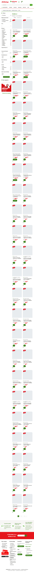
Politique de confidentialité (11, 557)
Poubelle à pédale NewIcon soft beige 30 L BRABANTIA (27, 155)
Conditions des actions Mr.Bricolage (12, 555)
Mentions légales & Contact (15, 569)
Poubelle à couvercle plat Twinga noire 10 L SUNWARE (17, 258)
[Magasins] (13, 525)
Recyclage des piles (13, 562)
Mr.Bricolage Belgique (28, 544)
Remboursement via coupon (12, 559)
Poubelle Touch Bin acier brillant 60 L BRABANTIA (27, 31)
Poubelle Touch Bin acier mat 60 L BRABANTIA (17, 52)
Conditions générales (24, 569)
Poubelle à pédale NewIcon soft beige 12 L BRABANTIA (27, 134)
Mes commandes (4, 543)
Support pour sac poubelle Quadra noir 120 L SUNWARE (27, 362)
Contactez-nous (12, 545)
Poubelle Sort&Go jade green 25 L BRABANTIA (17, 196)
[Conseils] (2, 525)
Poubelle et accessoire (14, 10)
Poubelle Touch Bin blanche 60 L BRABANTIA (17, 73)
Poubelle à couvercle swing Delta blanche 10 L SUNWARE (27, 382)
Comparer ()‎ (28, 17)
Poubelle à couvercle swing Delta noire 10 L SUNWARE (27, 217)
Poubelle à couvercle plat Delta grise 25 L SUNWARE (27, 196)
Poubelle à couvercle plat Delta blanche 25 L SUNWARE (17, 382)
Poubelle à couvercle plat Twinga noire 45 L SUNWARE (17, 321)
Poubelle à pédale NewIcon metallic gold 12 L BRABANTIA (16, 114)
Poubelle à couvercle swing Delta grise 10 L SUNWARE (17, 403)
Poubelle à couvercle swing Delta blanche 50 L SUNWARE (17, 424)
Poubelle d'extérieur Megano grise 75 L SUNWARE (27, 279)
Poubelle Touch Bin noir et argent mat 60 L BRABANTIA (17, 176)
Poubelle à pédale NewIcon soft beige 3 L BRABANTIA (27, 114)
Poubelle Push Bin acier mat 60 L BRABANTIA (27, 52)
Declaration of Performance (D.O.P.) (12, 554)
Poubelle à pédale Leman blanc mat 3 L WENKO (27, 465)
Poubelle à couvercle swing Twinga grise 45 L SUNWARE (27, 321)
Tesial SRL (25, 570)
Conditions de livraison (11, 547)
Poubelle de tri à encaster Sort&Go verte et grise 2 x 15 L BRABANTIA (27, 94)
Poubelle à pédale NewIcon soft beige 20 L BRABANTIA (17, 155)
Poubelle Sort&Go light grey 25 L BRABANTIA (27, 176)
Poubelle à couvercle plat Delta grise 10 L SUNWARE (27, 341)
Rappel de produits (13, 561)
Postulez (19, 554)
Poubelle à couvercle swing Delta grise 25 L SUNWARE (27, 403)
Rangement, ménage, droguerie (7, 10)
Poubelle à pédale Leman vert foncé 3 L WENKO (17, 445)
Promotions (12, 543)
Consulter (25, 56)
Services (11, 550)
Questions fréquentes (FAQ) (12, 552)
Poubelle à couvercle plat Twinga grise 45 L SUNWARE (27, 300)
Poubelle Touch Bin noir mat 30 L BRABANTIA (17, 93)
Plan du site (12, 564)
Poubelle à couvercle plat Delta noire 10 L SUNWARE (17, 362)
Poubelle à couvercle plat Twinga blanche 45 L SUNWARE (16, 300)
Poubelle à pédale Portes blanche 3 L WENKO (27, 445)
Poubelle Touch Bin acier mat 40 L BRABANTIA (27, 73)
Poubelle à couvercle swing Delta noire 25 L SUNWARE (17, 237)
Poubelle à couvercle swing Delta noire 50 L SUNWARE (17, 279)
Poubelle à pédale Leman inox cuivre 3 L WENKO (27, 424)
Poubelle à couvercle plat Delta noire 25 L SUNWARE (17, 217)
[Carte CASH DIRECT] (24, 525)
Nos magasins (12, 544)
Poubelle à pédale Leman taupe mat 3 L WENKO (16, 486)
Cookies (11, 563)
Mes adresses (4, 544)
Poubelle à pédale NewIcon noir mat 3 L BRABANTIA (16, 31)
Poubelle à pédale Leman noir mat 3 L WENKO (17, 506)
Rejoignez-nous (20, 546)
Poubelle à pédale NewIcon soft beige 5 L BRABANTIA (16, 134)
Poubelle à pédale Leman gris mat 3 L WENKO (27, 486)
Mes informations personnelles (4, 546)
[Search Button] (31, 5)
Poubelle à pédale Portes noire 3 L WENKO (16, 465)
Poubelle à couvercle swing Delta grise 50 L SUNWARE (27, 258)
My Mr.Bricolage (4, 547)
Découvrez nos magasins (6, 93)
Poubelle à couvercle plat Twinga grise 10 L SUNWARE (27, 237)
